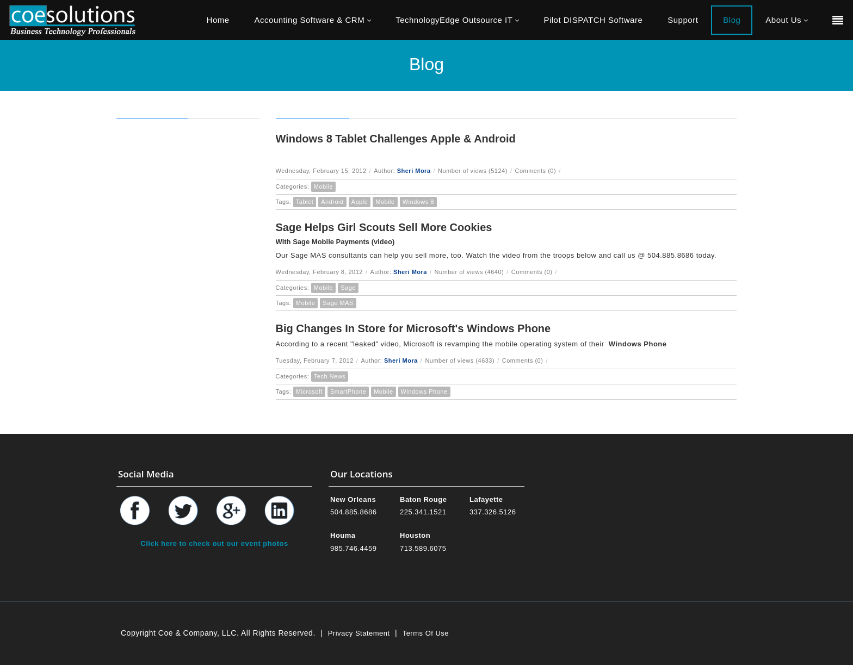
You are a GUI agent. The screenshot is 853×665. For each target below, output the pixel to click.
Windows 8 (418, 201)
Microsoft (309, 391)
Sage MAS (338, 303)
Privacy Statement (359, 633)
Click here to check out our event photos (214, 543)
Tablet (304, 201)
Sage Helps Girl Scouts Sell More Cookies (384, 227)
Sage (348, 287)
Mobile (323, 186)
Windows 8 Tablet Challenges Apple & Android (396, 139)
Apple (359, 201)
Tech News (329, 376)
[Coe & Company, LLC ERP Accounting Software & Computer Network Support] (72, 19)
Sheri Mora (414, 170)
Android (332, 201)
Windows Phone (424, 391)
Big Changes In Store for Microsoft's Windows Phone (413, 328)
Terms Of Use (426, 633)
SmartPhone (348, 391)
